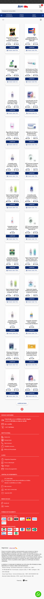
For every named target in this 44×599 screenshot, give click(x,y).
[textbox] (22, 11)
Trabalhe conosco (9, 446)
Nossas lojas (8, 440)
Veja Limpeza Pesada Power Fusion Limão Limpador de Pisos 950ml (12, 197)
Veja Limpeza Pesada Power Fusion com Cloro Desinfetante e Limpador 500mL (31, 260)
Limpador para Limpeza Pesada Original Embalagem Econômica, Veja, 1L (32, 197)
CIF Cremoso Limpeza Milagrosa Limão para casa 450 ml (31, 228)
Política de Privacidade (10, 449)
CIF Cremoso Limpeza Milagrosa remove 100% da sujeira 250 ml (31, 166)
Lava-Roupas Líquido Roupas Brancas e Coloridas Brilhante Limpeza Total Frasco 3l (31, 386)
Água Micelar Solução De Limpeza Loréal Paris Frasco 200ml (12, 133)
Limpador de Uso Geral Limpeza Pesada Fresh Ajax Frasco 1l (12, 228)
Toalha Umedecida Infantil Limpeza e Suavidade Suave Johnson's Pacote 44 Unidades (32, 355)
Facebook (6, 503)
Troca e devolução (9, 462)
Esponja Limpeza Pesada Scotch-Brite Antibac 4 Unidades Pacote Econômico (12, 260)
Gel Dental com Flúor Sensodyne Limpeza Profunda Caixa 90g (32, 70)
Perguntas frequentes (10, 459)
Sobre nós (7, 437)
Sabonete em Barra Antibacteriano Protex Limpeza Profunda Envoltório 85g (31, 135)
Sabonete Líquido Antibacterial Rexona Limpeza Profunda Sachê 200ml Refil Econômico (31, 292)
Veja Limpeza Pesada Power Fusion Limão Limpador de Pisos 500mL (12, 291)
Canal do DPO (8, 493)
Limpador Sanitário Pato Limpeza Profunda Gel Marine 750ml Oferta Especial (32, 323)
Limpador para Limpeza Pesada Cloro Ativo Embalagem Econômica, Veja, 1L (12, 386)
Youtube (6, 506)
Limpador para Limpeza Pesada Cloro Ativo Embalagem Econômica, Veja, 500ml (12, 324)
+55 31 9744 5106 (12, 489)
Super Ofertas (34, 15)
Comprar (12, 47)
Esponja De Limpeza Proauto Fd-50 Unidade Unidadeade (12, 39)
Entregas (7, 466)
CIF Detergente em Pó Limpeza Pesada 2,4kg (12, 70)
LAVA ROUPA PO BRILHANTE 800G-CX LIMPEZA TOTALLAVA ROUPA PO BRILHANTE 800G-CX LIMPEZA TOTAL (31, 41)
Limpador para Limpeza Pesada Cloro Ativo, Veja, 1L (12, 165)
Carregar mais (22, 403)
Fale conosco (8, 443)
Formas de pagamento (11, 469)
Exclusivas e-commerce (9, 15)
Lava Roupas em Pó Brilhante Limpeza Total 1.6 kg (31, 102)
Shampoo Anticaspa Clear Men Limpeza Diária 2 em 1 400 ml (12, 353)
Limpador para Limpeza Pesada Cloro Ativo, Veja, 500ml (12, 103)
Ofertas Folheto (22, 15)
